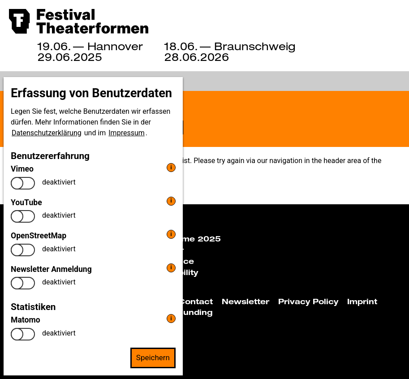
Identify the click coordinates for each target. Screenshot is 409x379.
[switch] (23, 183)
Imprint (362, 301)
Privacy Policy (308, 301)
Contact (195, 301)
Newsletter (245, 301)
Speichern (153, 357)
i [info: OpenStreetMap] (171, 234)
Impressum (126, 133)
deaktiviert (59, 182)
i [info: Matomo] (171, 318)
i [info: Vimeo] (171, 167)
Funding (195, 312)
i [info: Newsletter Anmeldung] (171, 267)
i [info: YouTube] (171, 200)
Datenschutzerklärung (47, 133)
